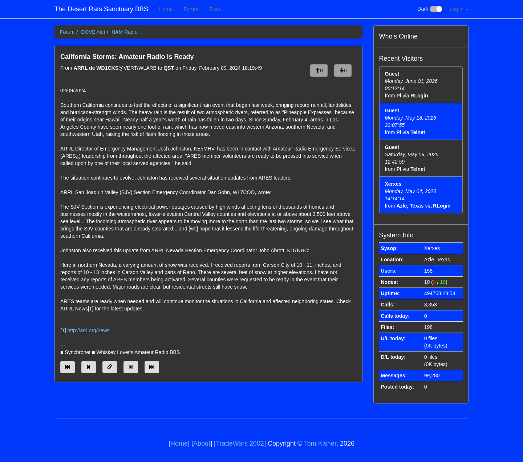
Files (214, 9)
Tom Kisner (320, 443)
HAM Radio (125, 32)
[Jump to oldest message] (67, 367)
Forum (190, 9)
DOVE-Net (93, 32)
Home (166, 9)
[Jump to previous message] (88, 367)
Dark (430, 9)
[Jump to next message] (130, 367)
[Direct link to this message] (109, 367)
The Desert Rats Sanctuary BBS (101, 9)
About (201, 443)
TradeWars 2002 (240, 443)
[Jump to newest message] (152, 367)
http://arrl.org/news (88, 330)
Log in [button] (459, 9)
